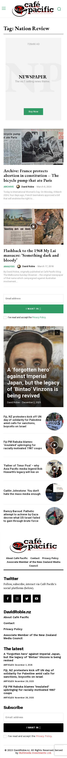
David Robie (27, 186)
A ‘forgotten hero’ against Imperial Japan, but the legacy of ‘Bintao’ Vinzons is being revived (33, 383)
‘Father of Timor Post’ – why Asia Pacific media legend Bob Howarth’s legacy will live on (23, 469)
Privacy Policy (39, 317)
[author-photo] (18, 186)
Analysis (9, 266)
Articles (9, 665)
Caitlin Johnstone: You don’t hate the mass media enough (22, 492)
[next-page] (57, 332)
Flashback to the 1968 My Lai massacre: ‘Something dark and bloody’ (31, 255)
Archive (9, 186)
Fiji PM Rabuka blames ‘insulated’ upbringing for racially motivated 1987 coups (23, 445)
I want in (33, 309)
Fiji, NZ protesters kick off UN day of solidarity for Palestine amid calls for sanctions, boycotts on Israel (22, 421)
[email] (33, 298)
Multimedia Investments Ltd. (35, 753)
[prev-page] (50, 332)
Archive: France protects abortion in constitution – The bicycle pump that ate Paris (31, 175)
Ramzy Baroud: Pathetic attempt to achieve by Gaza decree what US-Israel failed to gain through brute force (22, 516)
